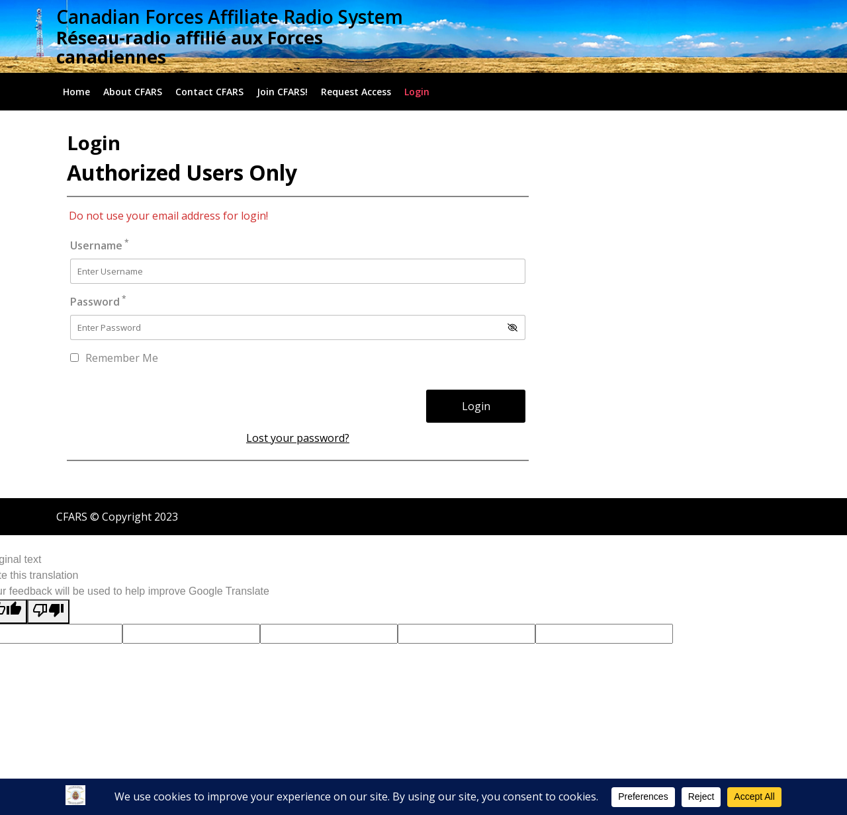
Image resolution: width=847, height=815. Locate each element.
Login (416, 91)
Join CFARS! (282, 91)
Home (76, 91)
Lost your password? (297, 438)
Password (98, 301)
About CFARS (132, 91)
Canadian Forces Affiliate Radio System (229, 16)
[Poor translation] (48, 611)
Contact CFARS (209, 91)
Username (99, 245)
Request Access (356, 91)
